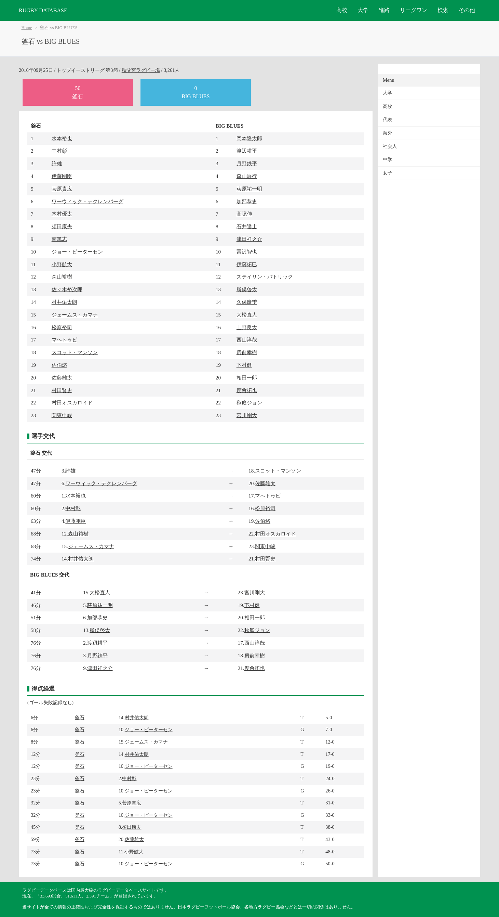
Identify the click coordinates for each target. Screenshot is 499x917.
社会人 (390, 146)
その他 (467, 10)
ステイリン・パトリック (265, 277)
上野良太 (247, 327)
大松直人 (247, 315)
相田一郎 (247, 377)
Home (27, 27)
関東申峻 (62, 415)
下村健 (244, 365)
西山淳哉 (247, 340)
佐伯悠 (59, 365)
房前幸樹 (247, 352)
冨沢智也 (247, 252)
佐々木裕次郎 (67, 289)
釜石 (36, 126)
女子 (387, 173)
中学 (387, 159)
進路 (384, 10)
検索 (442, 10)
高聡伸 (244, 214)
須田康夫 (62, 226)
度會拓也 (247, 390)
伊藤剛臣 (62, 176)
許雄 (57, 163)
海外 (387, 132)
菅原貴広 (62, 189)
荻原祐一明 (249, 189)
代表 (387, 119)
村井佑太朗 (64, 302)
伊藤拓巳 (247, 264)
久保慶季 (247, 302)
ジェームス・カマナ (75, 315)
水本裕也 (62, 138)
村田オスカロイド (72, 402)
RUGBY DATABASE (43, 10)
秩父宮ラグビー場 (141, 70)
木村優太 (62, 214)
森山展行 (247, 176)
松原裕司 (62, 327)
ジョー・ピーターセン (77, 252)
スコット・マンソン (75, 352)
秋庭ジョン (249, 402)
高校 (341, 10)
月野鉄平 (247, 163)
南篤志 (59, 239)
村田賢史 (62, 390)
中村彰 (59, 151)
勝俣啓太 (247, 289)
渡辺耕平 (247, 151)
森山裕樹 (62, 277)
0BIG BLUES (195, 92)
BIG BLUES (229, 126)
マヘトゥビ (64, 340)
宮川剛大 (247, 415)
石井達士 (247, 226)
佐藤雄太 (62, 377)
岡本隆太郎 (249, 138)
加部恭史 (247, 201)
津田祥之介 (249, 239)
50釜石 (77, 92)
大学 (363, 10)
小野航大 (62, 264)
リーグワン (413, 10)
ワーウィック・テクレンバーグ (87, 201)
